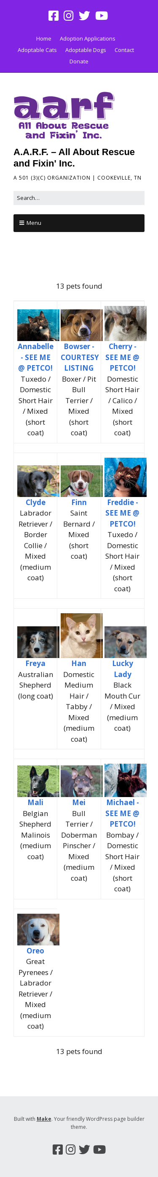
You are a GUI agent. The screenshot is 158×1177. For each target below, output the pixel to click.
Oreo (35, 951)
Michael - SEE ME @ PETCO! (122, 813)
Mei (79, 802)
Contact (124, 50)
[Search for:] (79, 198)
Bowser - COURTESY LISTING (80, 357)
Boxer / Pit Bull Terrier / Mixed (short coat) (79, 406)
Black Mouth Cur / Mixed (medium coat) (122, 706)
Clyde (36, 502)
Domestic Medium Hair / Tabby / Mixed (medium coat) (78, 706)
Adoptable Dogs (85, 50)
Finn (79, 502)
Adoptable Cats (37, 50)
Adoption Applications (87, 38)
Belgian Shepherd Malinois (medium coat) (35, 834)
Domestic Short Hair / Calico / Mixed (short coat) (122, 406)
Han (78, 663)
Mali (35, 802)
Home (43, 38)
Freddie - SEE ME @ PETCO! (122, 513)
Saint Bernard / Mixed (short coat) (79, 534)
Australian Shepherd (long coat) (35, 685)
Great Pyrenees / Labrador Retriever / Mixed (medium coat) (36, 993)
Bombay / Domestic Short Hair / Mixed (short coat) (122, 862)
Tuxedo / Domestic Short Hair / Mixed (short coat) (36, 406)
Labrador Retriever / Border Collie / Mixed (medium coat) (35, 545)
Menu (34, 223)
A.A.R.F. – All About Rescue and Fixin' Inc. (74, 157)
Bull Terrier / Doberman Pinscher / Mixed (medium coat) (79, 845)
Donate (79, 61)
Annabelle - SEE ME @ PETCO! (36, 357)
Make (44, 1118)
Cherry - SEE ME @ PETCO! (122, 357)
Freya (35, 663)
